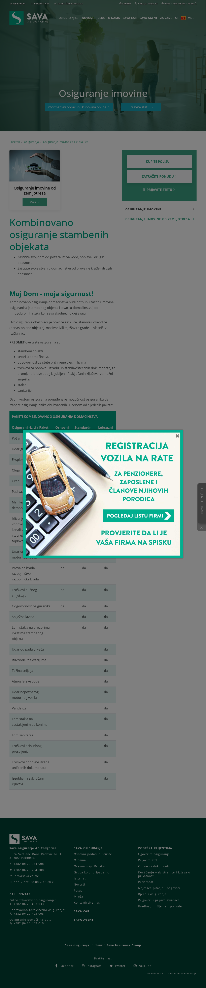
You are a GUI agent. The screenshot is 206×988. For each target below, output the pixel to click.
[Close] (177, 435)
